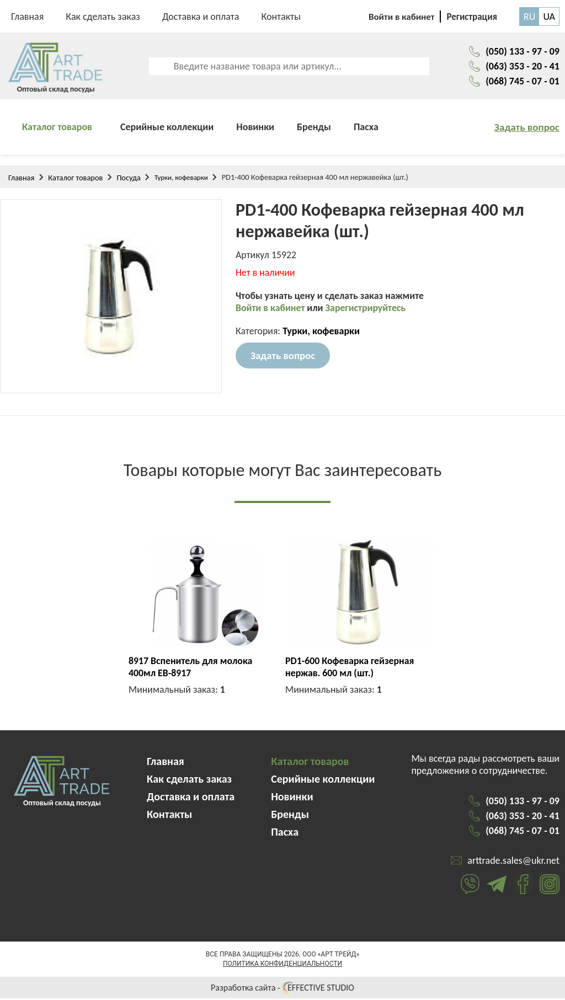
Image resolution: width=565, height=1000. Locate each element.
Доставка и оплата (200, 16)
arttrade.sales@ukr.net (513, 862)
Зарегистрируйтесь (367, 310)
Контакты (281, 16)
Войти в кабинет (272, 310)
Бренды (314, 128)
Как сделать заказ (103, 16)
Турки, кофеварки (181, 179)
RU (529, 16)
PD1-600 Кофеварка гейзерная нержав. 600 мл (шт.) (350, 668)
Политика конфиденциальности (282, 965)
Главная (27, 16)
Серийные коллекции (167, 128)
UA (549, 16)
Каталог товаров (57, 128)
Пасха (366, 128)
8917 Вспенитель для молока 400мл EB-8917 (191, 668)
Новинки (255, 128)
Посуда (128, 179)
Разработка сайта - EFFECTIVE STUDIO (282, 989)
